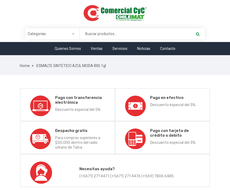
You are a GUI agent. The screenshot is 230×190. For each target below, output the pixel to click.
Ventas (97, 48)
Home (25, 66)
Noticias (143, 48)
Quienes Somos (68, 48)
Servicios (119, 48)
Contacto (167, 48)
